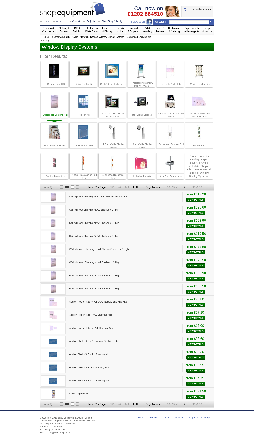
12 (112, 187)
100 (135, 187)
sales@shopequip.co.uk (58, 432)
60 (127, 187)
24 (119, 187)
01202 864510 (145, 14)
